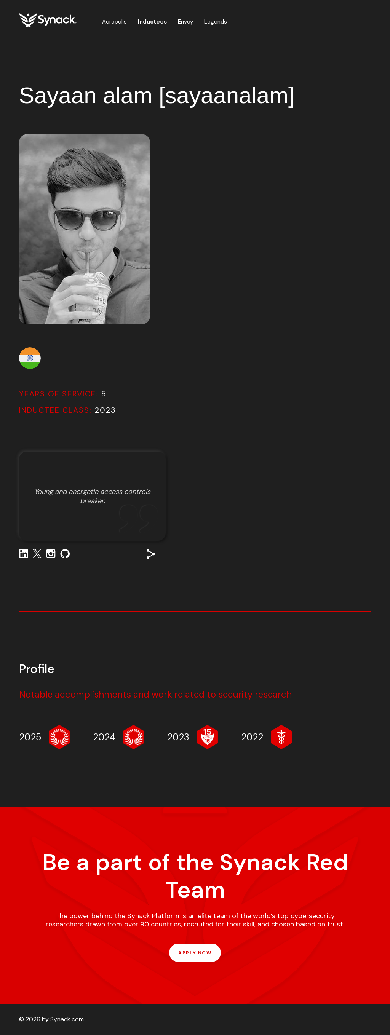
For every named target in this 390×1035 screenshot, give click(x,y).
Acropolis (114, 22)
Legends (215, 22)
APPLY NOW (194, 953)
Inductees (152, 22)
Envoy (185, 22)
